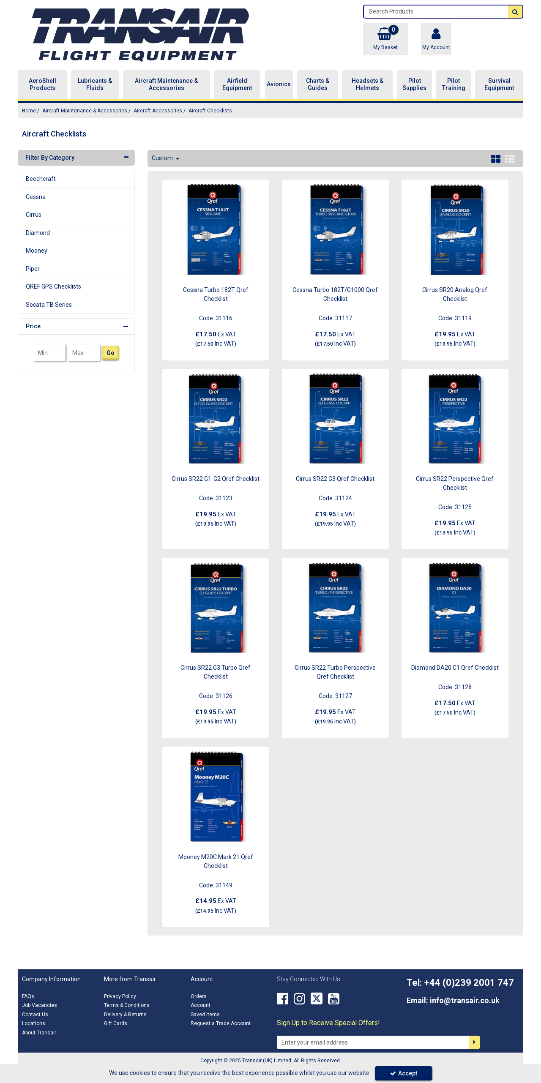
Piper (33, 268)
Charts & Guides (317, 84)
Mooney (36, 250)
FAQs (28, 996)
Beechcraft (41, 178)
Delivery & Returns (125, 1015)
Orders (199, 996)
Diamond (38, 232)
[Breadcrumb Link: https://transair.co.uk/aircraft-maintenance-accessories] (84, 110)
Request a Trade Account (221, 1023)
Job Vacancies (39, 1005)
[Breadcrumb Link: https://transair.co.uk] (29, 110)
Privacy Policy (120, 996)
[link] (282, 999)
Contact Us (35, 1015)
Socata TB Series (49, 304)
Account (200, 1005)
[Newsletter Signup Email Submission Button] (474, 1042)
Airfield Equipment (237, 84)
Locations (33, 1023)
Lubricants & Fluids (95, 84)
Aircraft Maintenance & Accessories (166, 84)
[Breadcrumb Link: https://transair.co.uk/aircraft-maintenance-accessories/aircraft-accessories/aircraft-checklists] (210, 110)
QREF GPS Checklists (53, 286)
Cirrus (33, 214)
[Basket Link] (385, 39)
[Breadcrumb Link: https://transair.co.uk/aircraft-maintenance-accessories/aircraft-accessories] (158, 110)
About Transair (39, 1033)
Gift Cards (115, 1023)
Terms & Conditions (127, 1005)
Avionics (279, 84)
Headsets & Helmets (367, 84)
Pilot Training (453, 84)
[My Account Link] (436, 39)
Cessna (36, 197)
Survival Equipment (499, 84)
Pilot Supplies (414, 84)
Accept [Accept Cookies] (403, 1073)
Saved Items (205, 1015)
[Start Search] (515, 11)
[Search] (436, 11)
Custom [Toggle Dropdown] (163, 158)
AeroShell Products (42, 84)
